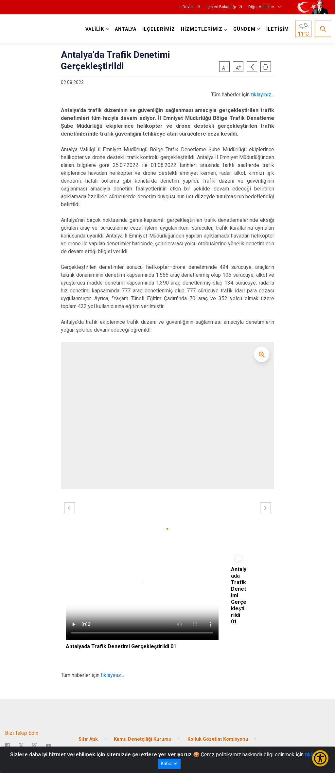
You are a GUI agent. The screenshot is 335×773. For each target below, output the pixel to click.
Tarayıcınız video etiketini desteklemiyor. (142, 597)
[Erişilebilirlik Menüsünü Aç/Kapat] (320, 758)
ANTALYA (124, 29)
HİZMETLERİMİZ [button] (200, 29)
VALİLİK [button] (93, 29)
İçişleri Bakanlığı (221, 7)
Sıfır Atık (88, 735)
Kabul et (169, 763)
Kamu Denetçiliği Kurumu (142, 735)
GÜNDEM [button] (243, 29)
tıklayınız (261, 94)
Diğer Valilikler (261, 7)
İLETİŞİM (276, 29)
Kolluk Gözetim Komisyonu (217, 735)
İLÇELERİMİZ (157, 29)
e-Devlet (186, 7)
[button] (252, 66)
